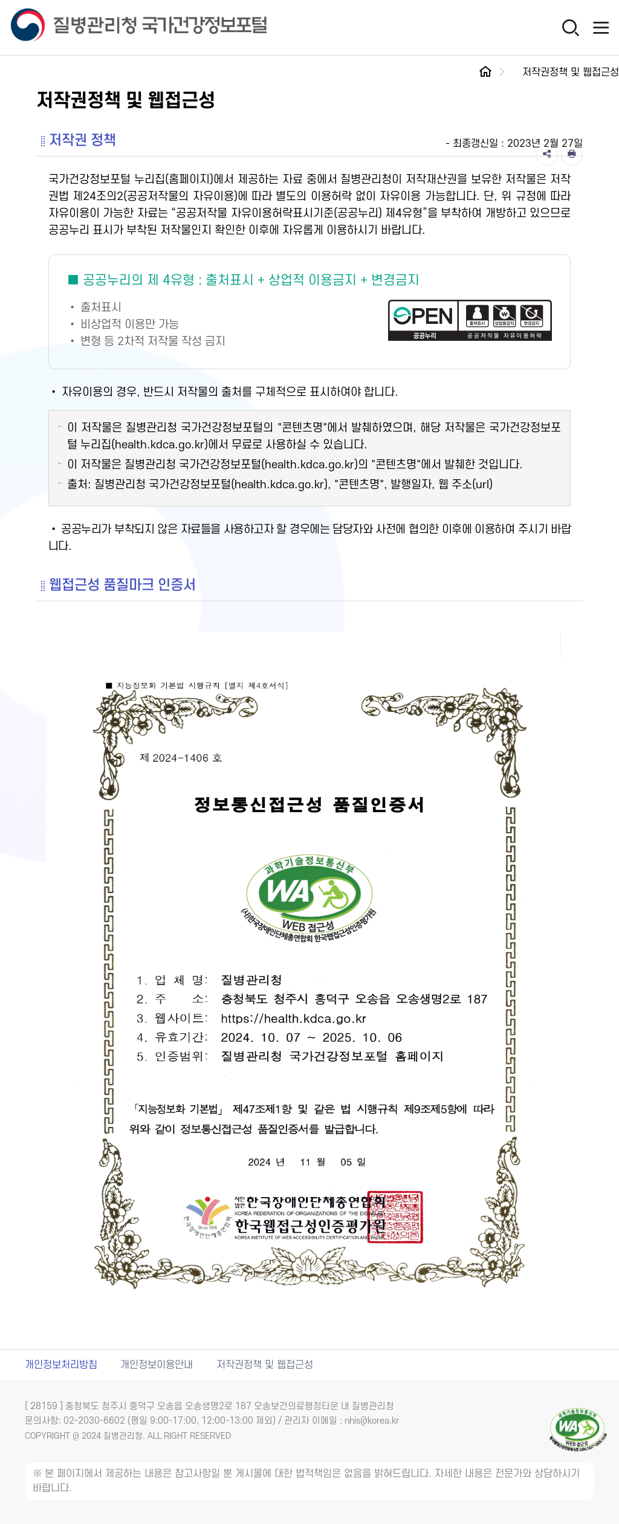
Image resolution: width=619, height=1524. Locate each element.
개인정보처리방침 (61, 1365)
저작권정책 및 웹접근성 (264, 1365)
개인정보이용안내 (156, 1365)
